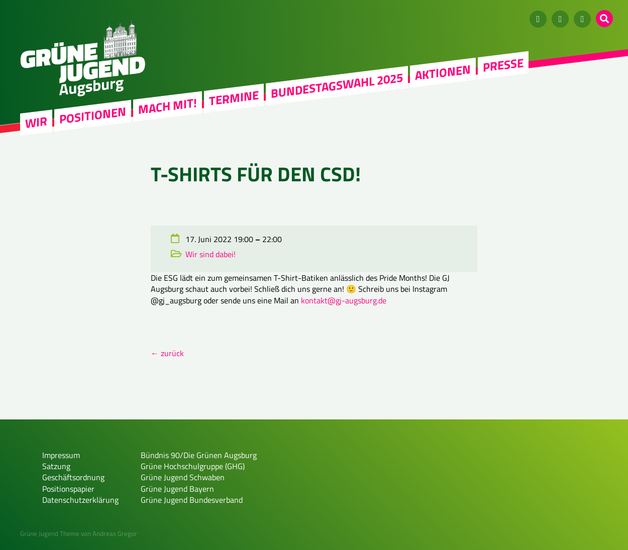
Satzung (56, 466)
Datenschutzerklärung (80, 499)
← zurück (167, 353)
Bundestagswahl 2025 (337, 85)
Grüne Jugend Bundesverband (192, 499)
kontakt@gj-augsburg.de (343, 300)
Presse (503, 64)
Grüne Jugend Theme (49, 533)
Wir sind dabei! (210, 254)
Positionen (92, 115)
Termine (234, 98)
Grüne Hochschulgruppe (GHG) (193, 466)
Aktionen (443, 72)
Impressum (61, 455)
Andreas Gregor (114, 533)
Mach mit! (167, 106)
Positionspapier (68, 488)
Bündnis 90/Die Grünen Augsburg (199, 455)
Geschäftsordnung (73, 477)
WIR (36, 122)
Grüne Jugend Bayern (177, 488)
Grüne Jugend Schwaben (183, 477)
